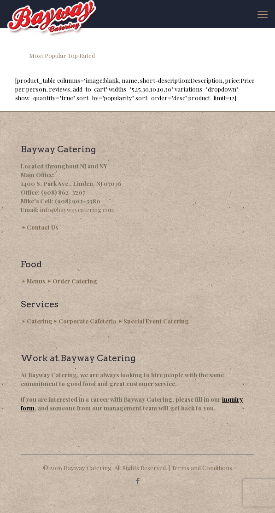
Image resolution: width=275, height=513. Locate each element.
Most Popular (47, 55)
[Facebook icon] (137, 480)
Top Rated (81, 55)
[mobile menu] (262, 14)
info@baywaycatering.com (77, 209)
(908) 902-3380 (77, 201)
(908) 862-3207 (63, 192)
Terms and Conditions (201, 468)
